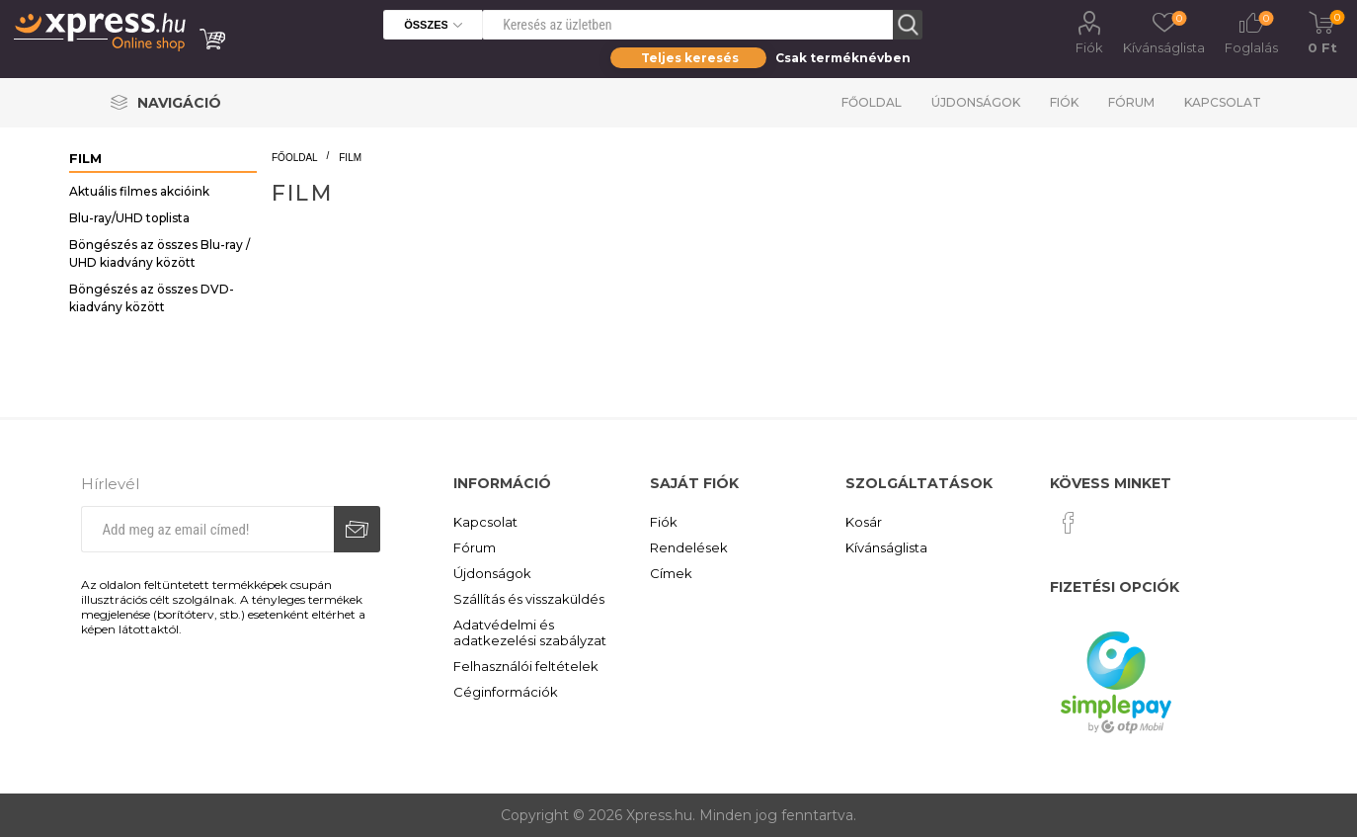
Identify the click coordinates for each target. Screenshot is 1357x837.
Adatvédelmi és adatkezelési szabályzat (529, 632)
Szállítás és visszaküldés (528, 599)
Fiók (1089, 47)
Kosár (863, 522)
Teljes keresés (690, 57)
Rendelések (689, 547)
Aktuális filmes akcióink (139, 191)
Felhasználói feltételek (526, 666)
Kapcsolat (1222, 102)
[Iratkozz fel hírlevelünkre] (207, 529)
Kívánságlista (886, 547)
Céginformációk (505, 692)
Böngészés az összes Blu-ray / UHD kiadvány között (159, 253)
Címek (671, 573)
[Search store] (687, 25)
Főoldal (871, 102)
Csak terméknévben (843, 57)
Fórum (1131, 102)
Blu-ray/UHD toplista (129, 217)
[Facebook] (1068, 523)
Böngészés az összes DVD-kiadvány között (151, 298)
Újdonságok (975, 102)
